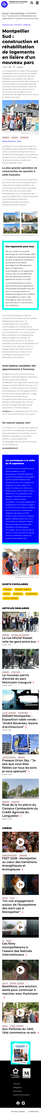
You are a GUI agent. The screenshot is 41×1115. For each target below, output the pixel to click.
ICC (3, 940)
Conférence (23, 855)
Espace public (15, 671)
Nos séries (17, 1091)
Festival (8, 940)
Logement (14, 137)
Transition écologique (9, 855)
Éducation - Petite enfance (20, 634)
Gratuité (7, 593)
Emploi (12, 897)
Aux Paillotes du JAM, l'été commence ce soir (19, 1030)
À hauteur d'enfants (9, 757)
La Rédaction (33, 1111)
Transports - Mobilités (22, 589)
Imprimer (20, 67)
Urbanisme (5, 137)
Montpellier (24, 137)
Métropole (7, 589)
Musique (5, 1025)
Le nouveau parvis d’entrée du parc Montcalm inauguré (16, 678)
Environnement (31, 593)
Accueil (5, 13)
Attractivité (15, 801)
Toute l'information (21, 1095)
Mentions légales (18, 1111)
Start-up (5, 897)
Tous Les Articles (17, 13)
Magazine (17, 1087)
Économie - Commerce (17, 983)
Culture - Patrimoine (10, 598)
